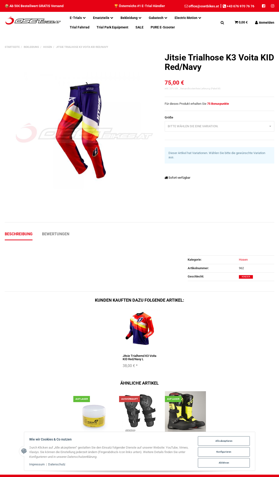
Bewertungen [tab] (55, 234)
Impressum (38, 465)
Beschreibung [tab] (19, 234)
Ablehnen (223, 462)
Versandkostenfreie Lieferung (195, 88)
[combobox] (219, 126)
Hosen (243, 259)
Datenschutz (57, 465)
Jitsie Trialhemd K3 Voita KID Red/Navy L (139, 357)
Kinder (246, 276)
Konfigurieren (222, 452)
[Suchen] (222, 22)
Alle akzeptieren (222, 441)
